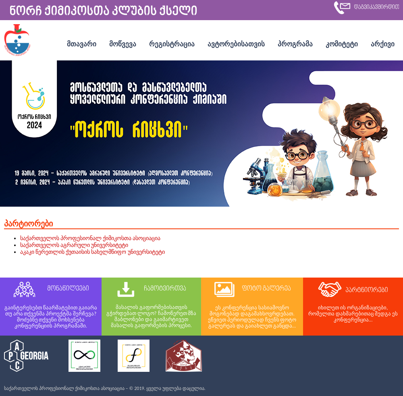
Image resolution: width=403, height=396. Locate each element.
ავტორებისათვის (236, 44)
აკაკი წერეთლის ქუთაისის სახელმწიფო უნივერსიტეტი (92, 252)
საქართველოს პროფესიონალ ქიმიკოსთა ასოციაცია (90, 238)
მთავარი (81, 44)
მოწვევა (122, 44)
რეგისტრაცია (172, 44)
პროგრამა (295, 44)
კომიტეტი (342, 44)
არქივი (383, 44)
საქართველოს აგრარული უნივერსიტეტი (74, 245)
